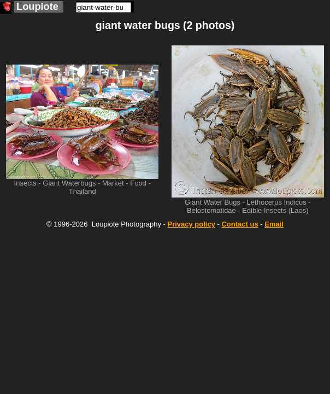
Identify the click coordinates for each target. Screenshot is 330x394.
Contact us (239, 224)
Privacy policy (191, 224)
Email (274, 224)
